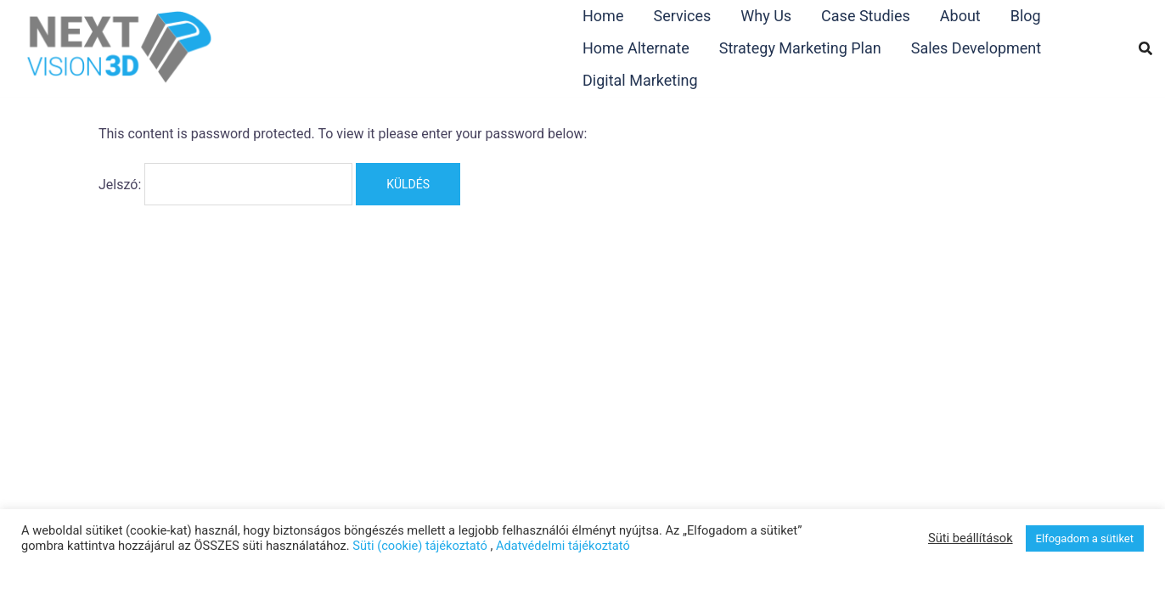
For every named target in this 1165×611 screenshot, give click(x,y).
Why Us (765, 16)
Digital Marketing (640, 80)
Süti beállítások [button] (970, 538)
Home (602, 16)
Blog (1025, 16)
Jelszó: (225, 184)
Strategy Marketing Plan (800, 48)
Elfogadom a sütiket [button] (1085, 538)
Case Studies (865, 16)
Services (682, 16)
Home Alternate (635, 48)
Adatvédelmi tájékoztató (563, 545)
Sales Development (976, 48)
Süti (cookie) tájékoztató (419, 545)
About (960, 16)
